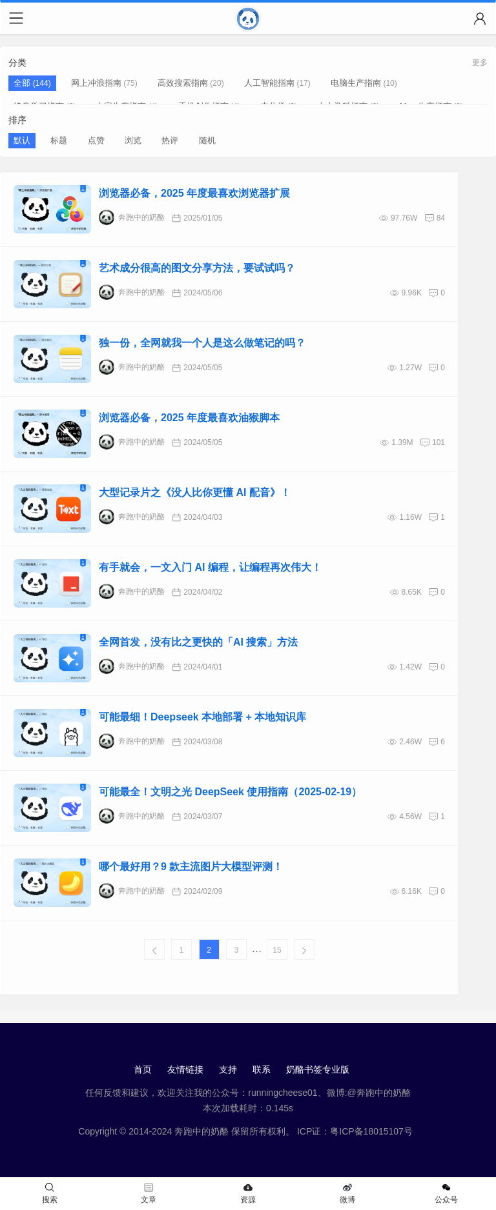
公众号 (446, 1193)
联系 (262, 1069)
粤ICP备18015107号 (371, 1131)
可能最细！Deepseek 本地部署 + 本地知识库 (202, 716)
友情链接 (185, 1069)
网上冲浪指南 (96, 83)
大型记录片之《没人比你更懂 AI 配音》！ (195, 492)
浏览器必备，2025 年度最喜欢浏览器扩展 (194, 193)
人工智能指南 (269, 83)
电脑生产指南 (356, 83)
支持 (228, 1069)
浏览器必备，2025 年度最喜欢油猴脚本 (189, 417)
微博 (347, 1193)
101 (438, 442)
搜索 (49, 1193)
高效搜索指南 (183, 83)
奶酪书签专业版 (317, 1069)
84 (441, 218)
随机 (207, 140)
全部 (23, 83)
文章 (148, 1193)
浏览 (133, 140)
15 (277, 950)
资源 (248, 1193)
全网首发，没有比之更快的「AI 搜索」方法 (198, 642)
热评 (169, 140)
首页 (143, 1069)
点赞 (96, 140)
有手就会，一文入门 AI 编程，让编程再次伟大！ (210, 567)
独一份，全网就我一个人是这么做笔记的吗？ (202, 342)
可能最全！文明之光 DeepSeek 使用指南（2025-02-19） (230, 791)
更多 (480, 62)
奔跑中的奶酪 (132, 217)
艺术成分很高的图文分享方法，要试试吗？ (197, 268)
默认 (22, 140)
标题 (58, 140)
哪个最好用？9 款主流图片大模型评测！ (191, 866)
